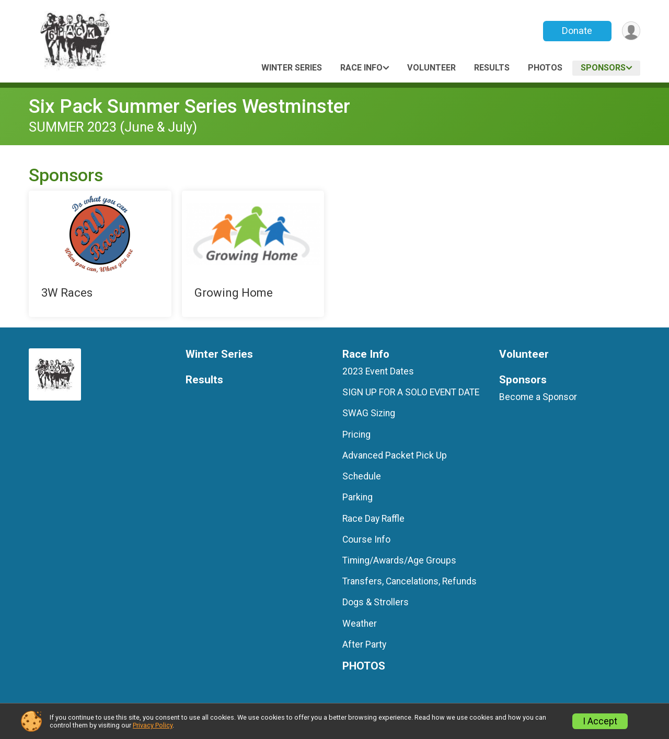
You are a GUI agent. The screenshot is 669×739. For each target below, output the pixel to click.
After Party (364, 644)
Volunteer (431, 68)
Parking (357, 497)
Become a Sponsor (538, 397)
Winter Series (291, 68)
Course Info (366, 539)
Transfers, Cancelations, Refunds (409, 581)
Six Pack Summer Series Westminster (189, 106)
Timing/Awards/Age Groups (399, 560)
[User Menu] (630, 31)
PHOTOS (545, 68)
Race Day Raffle (373, 518)
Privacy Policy (152, 725)
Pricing (356, 434)
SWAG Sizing (368, 413)
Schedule (361, 476)
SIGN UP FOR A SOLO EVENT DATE (410, 392)
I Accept (600, 721)
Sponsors (603, 68)
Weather (359, 623)
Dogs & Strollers (375, 602)
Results (492, 68)
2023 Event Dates (378, 371)
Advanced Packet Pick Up (394, 455)
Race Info (361, 68)
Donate (576, 30)
